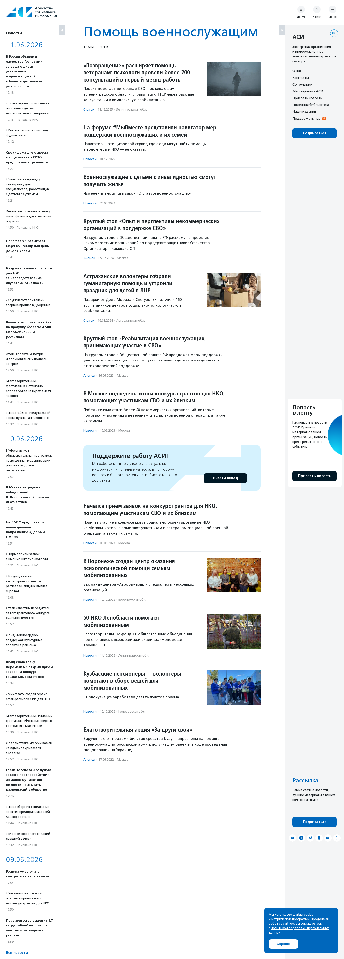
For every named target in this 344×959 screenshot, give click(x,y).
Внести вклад (225, 478)
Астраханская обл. (130, 320)
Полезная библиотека (310, 105)
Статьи (88, 109)
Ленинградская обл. (131, 109)
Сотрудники (302, 84)
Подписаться (315, 133)
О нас (296, 71)
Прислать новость (307, 98)
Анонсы (89, 258)
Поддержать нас (306, 118)
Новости (90, 159)
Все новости (17, 952)
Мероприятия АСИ (307, 91)
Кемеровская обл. (131, 711)
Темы (88, 47)
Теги (104, 47)
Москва (122, 258)
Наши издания (304, 111)
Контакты (300, 78)
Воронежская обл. (132, 599)
